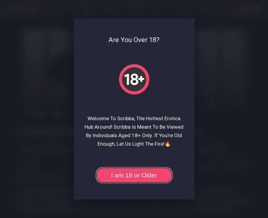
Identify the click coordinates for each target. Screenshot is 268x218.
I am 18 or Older (134, 175)
